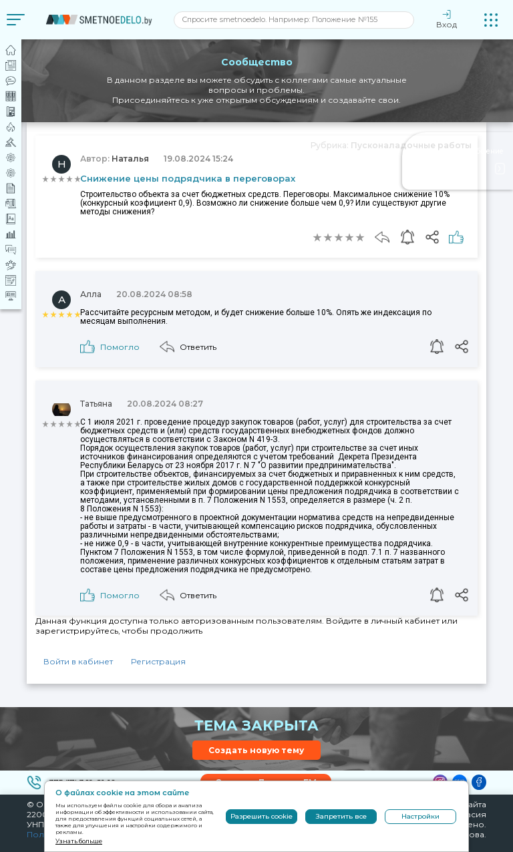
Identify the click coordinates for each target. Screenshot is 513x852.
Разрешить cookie (261, 816)
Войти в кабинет (78, 661)
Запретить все (341, 816)
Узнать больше (78, 841)
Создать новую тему (256, 750)
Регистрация (158, 661)
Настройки (420, 816)
